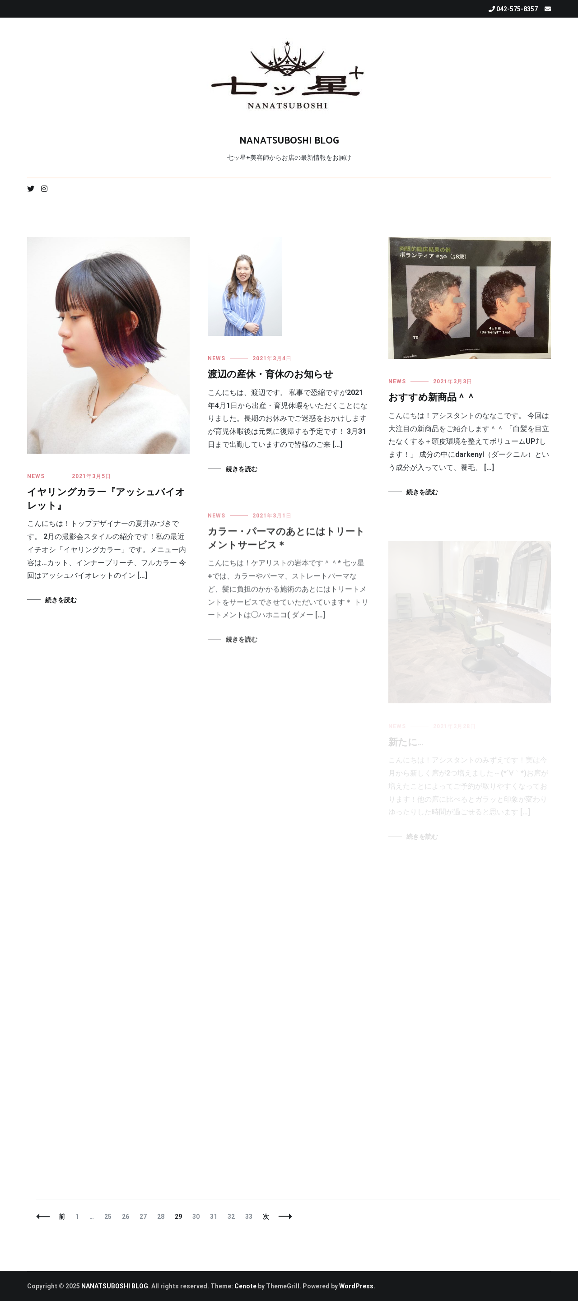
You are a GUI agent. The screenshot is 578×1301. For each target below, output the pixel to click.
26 (125, 1216)
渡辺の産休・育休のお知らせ (270, 375)
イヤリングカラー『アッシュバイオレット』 (106, 499)
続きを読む (61, 600)
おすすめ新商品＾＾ (431, 399)
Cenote (245, 1286)
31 (213, 1216)
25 (108, 1216)
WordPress (356, 1286)
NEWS (36, 476)
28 (160, 1216)
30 (196, 1216)
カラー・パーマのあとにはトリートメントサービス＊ (286, 545)
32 (231, 1216)
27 (143, 1216)
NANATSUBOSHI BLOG (289, 141)
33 (248, 1216)
